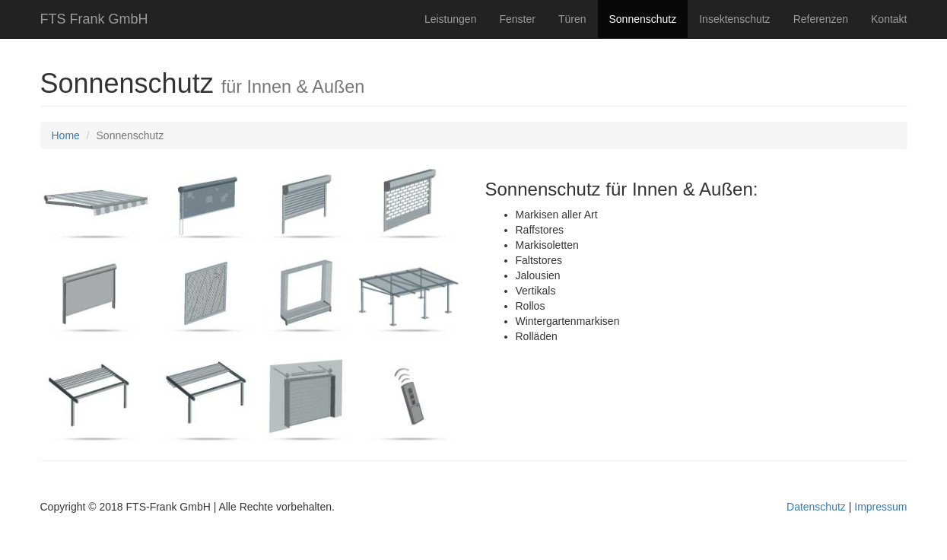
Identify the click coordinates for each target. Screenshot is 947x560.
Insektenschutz (734, 19)
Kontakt (889, 19)
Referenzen (820, 19)
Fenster (517, 19)
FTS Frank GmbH (94, 19)
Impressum (880, 507)
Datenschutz (816, 507)
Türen (572, 19)
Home (66, 135)
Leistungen (450, 19)
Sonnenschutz (643, 19)
